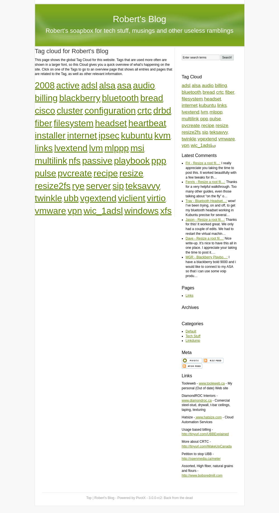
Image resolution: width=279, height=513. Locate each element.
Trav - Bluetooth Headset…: (206, 201)
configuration (110, 111)
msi (137, 148)
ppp (158, 161)
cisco (45, 111)
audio (144, 85)
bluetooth (120, 98)
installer (50, 135)
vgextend (98, 198)
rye (78, 186)
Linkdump (193, 341)
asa (124, 85)
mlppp (116, 148)
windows (141, 211)
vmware (50, 211)
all (214, 146)
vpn (75, 211)
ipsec (109, 135)
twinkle (48, 198)
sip (118, 186)
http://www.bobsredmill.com (202, 475)
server (98, 186)
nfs (75, 161)
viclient (131, 198)
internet (82, 135)
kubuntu (137, 135)
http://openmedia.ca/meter (201, 459)
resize (131, 173)
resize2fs (53, 186)
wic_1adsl (103, 211)
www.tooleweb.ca (212, 383)
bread (151, 98)
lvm (96, 148)
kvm (162, 135)
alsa (107, 85)
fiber (43, 123)
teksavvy (142, 186)
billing (46, 98)
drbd (162, 111)
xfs (166, 211)
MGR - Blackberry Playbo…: (207, 257)
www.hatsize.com (208, 417)
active (68, 85)
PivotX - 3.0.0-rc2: (164, 498)
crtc (144, 111)
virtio (156, 198)
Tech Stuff (193, 336)
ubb (71, 198)
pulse (45, 173)
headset (111, 123)
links (44, 148)
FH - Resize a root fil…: (203, 163)
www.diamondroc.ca (197, 400)
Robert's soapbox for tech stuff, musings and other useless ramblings (139, 30)
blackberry (80, 98)
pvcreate (75, 173)
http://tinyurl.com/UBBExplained (205, 434)
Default (191, 331)
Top (89, 498)
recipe (106, 173)
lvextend (70, 148)
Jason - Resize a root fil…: (205, 220)
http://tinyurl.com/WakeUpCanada (207, 446)
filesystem (73, 123)
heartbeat (147, 123)
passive (97, 161)
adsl (89, 85)
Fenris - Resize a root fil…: (205, 182)
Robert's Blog (139, 19)
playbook (132, 161)
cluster (70, 111)
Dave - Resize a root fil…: (205, 238)
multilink (51, 161)
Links (190, 296)
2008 (45, 85)
